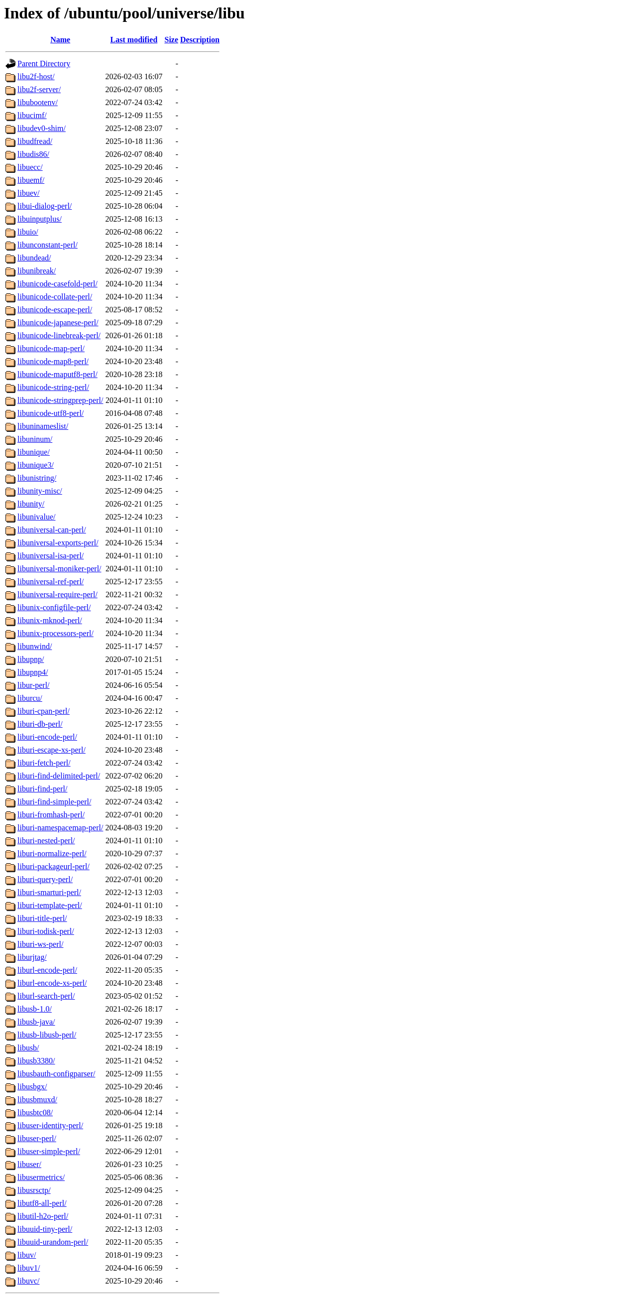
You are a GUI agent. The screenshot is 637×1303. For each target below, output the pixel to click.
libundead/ (34, 258)
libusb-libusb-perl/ (46, 1035)
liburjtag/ (32, 957)
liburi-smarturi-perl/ (49, 892)
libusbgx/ (32, 1086)
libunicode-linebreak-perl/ (59, 335)
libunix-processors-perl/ (55, 633)
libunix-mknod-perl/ (49, 620)
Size (172, 39)
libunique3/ (35, 465)
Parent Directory (43, 63)
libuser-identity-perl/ (50, 1125)
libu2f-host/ (36, 76)
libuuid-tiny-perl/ (44, 1229)
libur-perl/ (33, 685)
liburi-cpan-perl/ (43, 711)
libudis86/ (33, 154)
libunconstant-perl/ (47, 245)
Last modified (134, 39)
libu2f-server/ (39, 89)
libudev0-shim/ (41, 128)
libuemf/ (30, 180)
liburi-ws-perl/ (40, 944)
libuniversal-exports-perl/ (58, 542)
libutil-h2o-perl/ (42, 1216)
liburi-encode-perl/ (47, 737)
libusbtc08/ (35, 1112)
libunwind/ (34, 646)
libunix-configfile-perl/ (54, 607)
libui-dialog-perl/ (44, 206)
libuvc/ (28, 1281)
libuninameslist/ (42, 426)
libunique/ (33, 452)
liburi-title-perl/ (42, 918)
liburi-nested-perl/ (46, 840)
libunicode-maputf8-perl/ (57, 374)
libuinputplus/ (39, 219)
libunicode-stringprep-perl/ (60, 400)
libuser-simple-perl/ (48, 1151)
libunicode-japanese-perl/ (58, 322)
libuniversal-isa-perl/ (50, 555)
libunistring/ (36, 478)
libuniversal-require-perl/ (57, 594)
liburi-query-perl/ (45, 879)
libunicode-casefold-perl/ (57, 283)
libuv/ (26, 1255)
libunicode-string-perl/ (53, 387)
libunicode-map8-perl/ (53, 361)
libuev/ (28, 193)
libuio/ (27, 232)
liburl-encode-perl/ (47, 970)
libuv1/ (28, 1268)
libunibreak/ (36, 270)
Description (199, 39)
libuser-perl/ (36, 1138)
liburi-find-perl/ (42, 788)
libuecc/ (30, 167)
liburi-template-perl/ (49, 905)
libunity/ (30, 504)
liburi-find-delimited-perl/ (58, 776)
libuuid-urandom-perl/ (52, 1242)
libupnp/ (30, 659)
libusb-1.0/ (34, 1009)
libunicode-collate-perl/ (54, 296)
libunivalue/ (36, 517)
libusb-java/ (36, 1022)
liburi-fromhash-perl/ (51, 814)
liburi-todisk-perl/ (45, 931)
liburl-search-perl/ (46, 996)
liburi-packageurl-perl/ (53, 866)
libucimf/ (32, 115)
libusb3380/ (36, 1060)
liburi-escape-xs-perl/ (51, 750)
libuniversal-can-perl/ (51, 529)
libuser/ (29, 1164)
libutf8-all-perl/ (42, 1203)
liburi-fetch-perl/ (44, 763)
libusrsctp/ (34, 1190)
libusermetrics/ (41, 1177)
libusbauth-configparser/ (56, 1073)
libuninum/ (34, 439)
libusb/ (28, 1047)
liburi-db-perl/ (40, 724)
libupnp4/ (32, 672)
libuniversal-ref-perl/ (50, 581)
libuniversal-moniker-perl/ (59, 568)
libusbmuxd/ (37, 1099)
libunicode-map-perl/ (51, 348)
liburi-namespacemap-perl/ (60, 827)
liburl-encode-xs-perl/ (52, 983)
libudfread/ (34, 141)
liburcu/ (29, 698)
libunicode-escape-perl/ (54, 309)
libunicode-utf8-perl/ (50, 413)
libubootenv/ (37, 102)
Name (60, 39)
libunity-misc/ (39, 491)
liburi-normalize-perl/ (52, 853)
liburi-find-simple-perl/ (54, 801)
